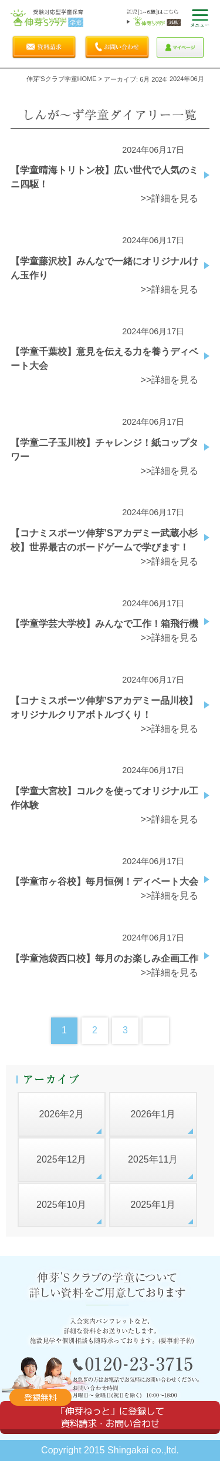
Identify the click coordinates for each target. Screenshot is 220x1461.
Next (156, 1030)
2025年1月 (153, 1205)
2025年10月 (61, 1205)
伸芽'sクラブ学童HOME (61, 78)
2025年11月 (153, 1159)
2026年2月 (61, 1114)
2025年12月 (61, 1159)
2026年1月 (153, 1114)
